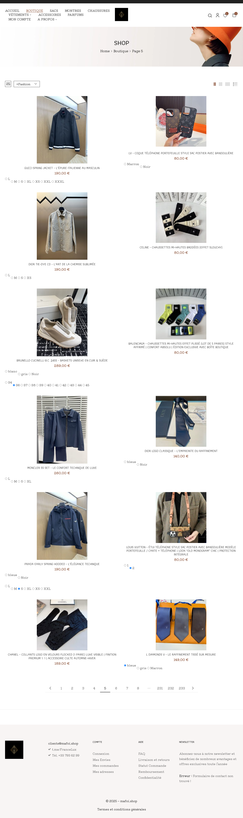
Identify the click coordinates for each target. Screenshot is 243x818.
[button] (234, 15)
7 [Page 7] (127, 688)
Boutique (121, 51)
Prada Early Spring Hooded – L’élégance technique (62, 564)
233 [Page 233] (182, 688)
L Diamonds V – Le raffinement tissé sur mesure (181, 654)
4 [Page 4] (94, 688)
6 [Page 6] (116, 688)
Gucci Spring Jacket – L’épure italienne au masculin (62, 168)
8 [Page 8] (138, 688)
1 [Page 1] (61, 688)
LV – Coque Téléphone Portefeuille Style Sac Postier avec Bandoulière (181, 153)
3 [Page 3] (83, 688)
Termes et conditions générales (121, 809)
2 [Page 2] (72, 688)
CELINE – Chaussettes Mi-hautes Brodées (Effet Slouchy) (181, 247)
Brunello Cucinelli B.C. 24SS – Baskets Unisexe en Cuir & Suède (62, 360)
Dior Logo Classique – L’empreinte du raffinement (181, 451)
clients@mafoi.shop (63, 743)
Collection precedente (193, 688)
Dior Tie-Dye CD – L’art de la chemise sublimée (62, 264)
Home (105, 51)
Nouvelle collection (50, 688)
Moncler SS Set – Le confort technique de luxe (62, 468)
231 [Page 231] (160, 688)
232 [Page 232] (171, 688)
